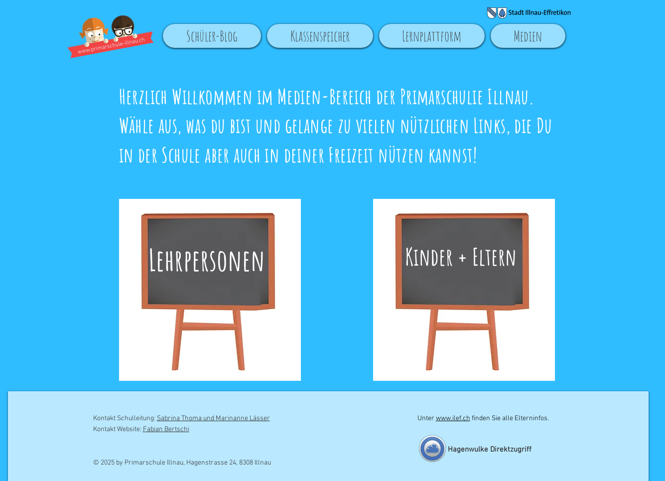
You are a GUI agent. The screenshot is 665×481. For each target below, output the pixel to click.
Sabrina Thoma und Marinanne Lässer (213, 418)
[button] (320, 36)
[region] (213, 293)
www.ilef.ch (453, 418)
